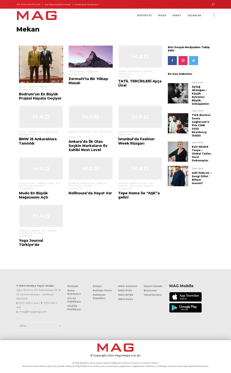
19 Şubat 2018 (26, 89)
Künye (97, 286)
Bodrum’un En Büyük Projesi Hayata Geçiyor (40, 96)
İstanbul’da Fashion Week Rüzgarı (136, 141)
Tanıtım (43, 86)
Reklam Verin (102, 290)
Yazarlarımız (153, 294)
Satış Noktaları (74, 292)
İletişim (72, 286)
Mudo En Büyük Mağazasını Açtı (33, 195)
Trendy (38, 185)
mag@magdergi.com (33, 311)
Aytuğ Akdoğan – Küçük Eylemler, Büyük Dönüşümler (200, 95)
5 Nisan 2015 (124, 134)
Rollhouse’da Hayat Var (90, 193)
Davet (23, 86)
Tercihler (125, 73)
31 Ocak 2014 (75, 188)
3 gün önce (197, 82)
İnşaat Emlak (153, 286)
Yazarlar (91, 71)
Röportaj (134, 71)
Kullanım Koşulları (99, 296)
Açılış (22, 183)
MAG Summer (128, 286)
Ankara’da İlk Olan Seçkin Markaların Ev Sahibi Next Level (88, 146)
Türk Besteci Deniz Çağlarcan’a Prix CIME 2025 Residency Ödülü (201, 125)
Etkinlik (74, 183)
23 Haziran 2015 (27, 134)
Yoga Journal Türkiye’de (31, 243)
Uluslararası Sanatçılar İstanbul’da (94, 4)
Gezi (71, 71)
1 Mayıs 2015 (75, 137)
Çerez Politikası (74, 300)
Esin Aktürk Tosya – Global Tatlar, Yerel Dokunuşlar (202, 153)
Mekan (32, 86)
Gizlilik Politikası (74, 307)
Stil (40, 132)
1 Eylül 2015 (124, 76)
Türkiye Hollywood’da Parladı (58, 4)
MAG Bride (125, 294)
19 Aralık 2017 (76, 74)
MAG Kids (125, 290)
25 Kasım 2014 (26, 188)
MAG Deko (125, 299)
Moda (51, 183)
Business (150, 290)
